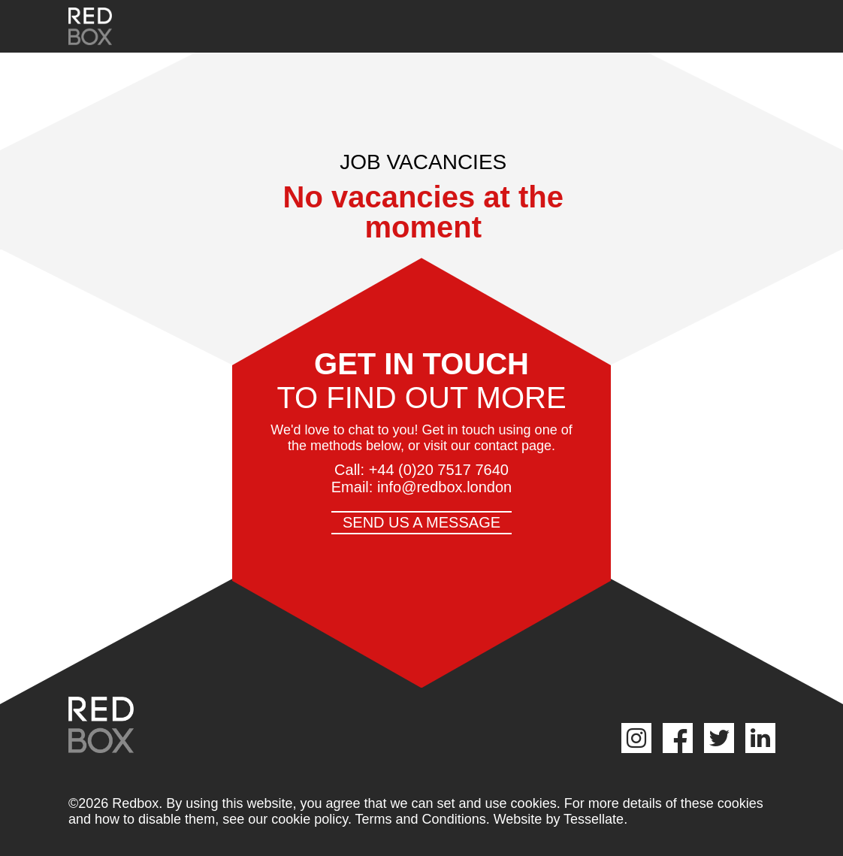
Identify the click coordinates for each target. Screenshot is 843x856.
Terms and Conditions (420, 819)
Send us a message (421, 522)
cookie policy (309, 819)
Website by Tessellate (559, 819)
